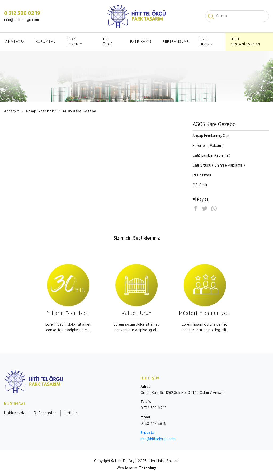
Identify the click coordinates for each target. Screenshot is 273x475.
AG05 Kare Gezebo (79, 111)
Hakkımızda (15, 413)
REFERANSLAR (176, 41)
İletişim (71, 413)
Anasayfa (12, 111)
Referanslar (45, 413)
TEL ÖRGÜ (108, 41)
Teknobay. (148, 468)
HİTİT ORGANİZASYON (245, 41)
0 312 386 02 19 (22, 13)
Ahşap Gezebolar (41, 111)
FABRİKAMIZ (141, 41)
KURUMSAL (45, 41)
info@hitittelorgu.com (21, 20)
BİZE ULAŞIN (206, 41)
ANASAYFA (15, 41)
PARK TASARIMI (74, 41)
